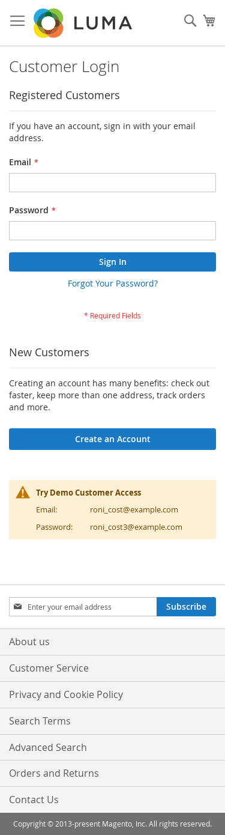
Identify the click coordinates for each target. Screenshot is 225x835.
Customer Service (49, 668)
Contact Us (34, 799)
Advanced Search (48, 747)
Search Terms (40, 720)
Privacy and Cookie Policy (66, 694)
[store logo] (84, 23)
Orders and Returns (54, 773)
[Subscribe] (186, 606)
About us (29, 641)
